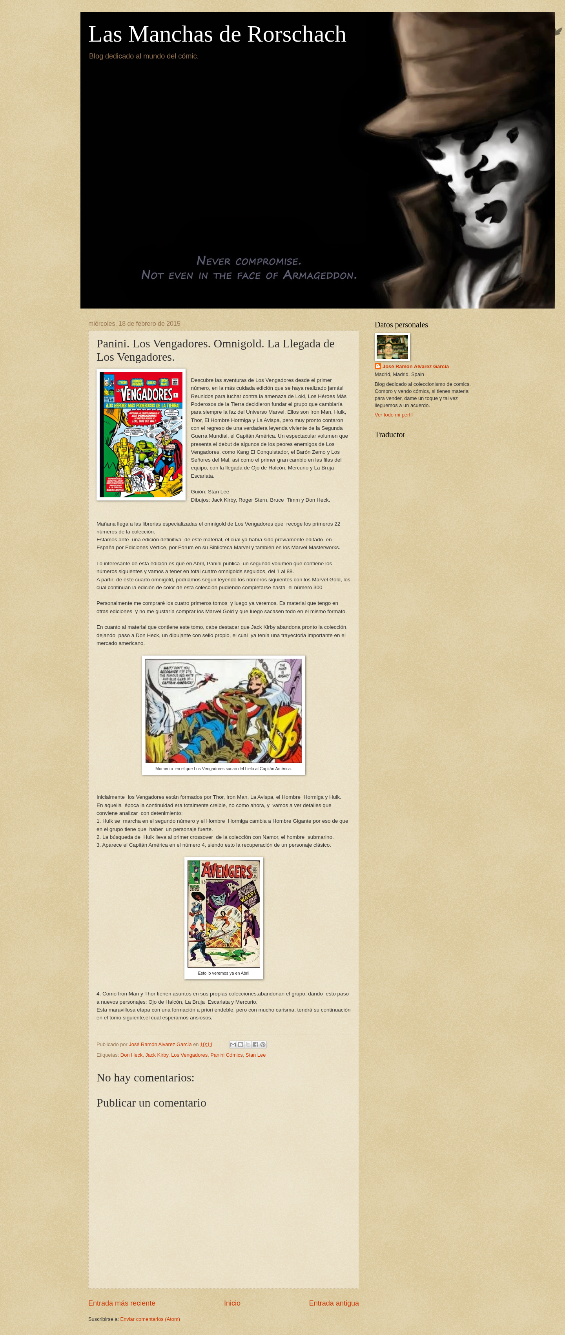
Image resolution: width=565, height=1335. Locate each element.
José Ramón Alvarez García (416, 366)
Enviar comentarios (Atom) (150, 1319)
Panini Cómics (226, 1055)
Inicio (232, 1303)
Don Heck (131, 1055)
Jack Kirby (157, 1055)
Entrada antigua (334, 1303)
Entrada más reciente (121, 1303)
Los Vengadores (189, 1055)
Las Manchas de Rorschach (217, 34)
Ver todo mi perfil (394, 415)
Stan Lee (256, 1055)
